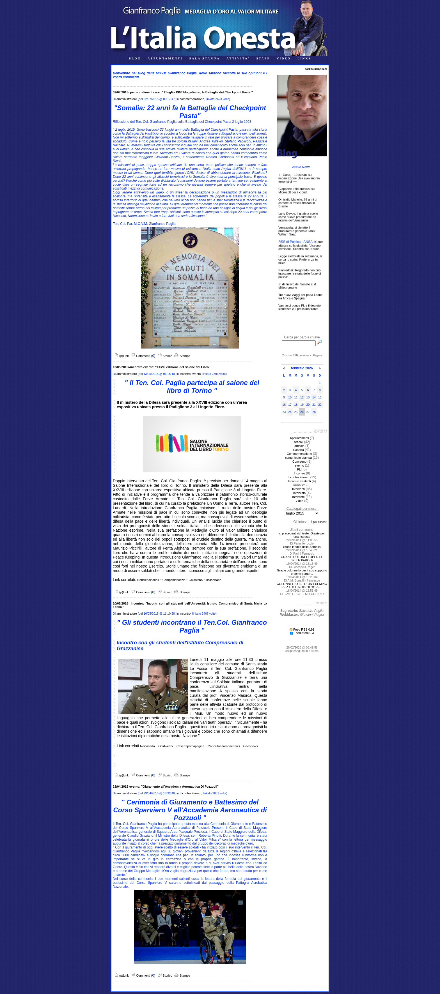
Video (299, 500)
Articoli (298, 442)
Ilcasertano (213, 580)
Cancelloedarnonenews (224, 746)
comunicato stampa (298, 457)
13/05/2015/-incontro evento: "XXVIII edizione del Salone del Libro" (161, 367)
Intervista (299, 493)
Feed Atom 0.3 (302, 633)
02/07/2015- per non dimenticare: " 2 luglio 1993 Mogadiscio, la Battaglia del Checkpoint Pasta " (183, 92)
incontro (185, 613)
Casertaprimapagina (190, 746)
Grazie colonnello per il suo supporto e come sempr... (302, 572)
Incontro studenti (299, 481)
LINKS (304, 58)
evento (299, 465)
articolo (299, 446)
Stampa (181, 356)
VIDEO (284, 58)
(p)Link (121, 356)
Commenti (140, 356)
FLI (299, 469)
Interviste (298, 497)
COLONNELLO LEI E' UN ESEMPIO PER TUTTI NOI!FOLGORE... (302, 585)
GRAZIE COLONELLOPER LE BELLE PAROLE (302, 558)
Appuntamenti (299, 438)
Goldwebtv (196, 580)
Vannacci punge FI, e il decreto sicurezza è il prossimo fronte (299, 309)
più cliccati (320, 521)
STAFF (263, 58)
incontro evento (190, 373)
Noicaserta (147, 746)
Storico (164, 356)
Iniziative (300, 485)
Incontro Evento (190, 793)
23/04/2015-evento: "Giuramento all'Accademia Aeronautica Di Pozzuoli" (166, 786)
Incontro (299, 473)
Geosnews (250, 746)
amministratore (126, 99)
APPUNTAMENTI (165, 58)
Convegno (299, 461)
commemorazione (192, 99)
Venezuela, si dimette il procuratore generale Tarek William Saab (296, 233)
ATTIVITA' (238, 58)
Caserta (298, 449)
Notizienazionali (148, 580)
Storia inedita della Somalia (301, 546)
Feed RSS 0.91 (302, 629)
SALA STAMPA (204, 58)
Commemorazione (299, 453)
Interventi (298, 489)
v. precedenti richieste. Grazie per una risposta (302, 535)
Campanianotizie (174, 580)
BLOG (135, 58)
